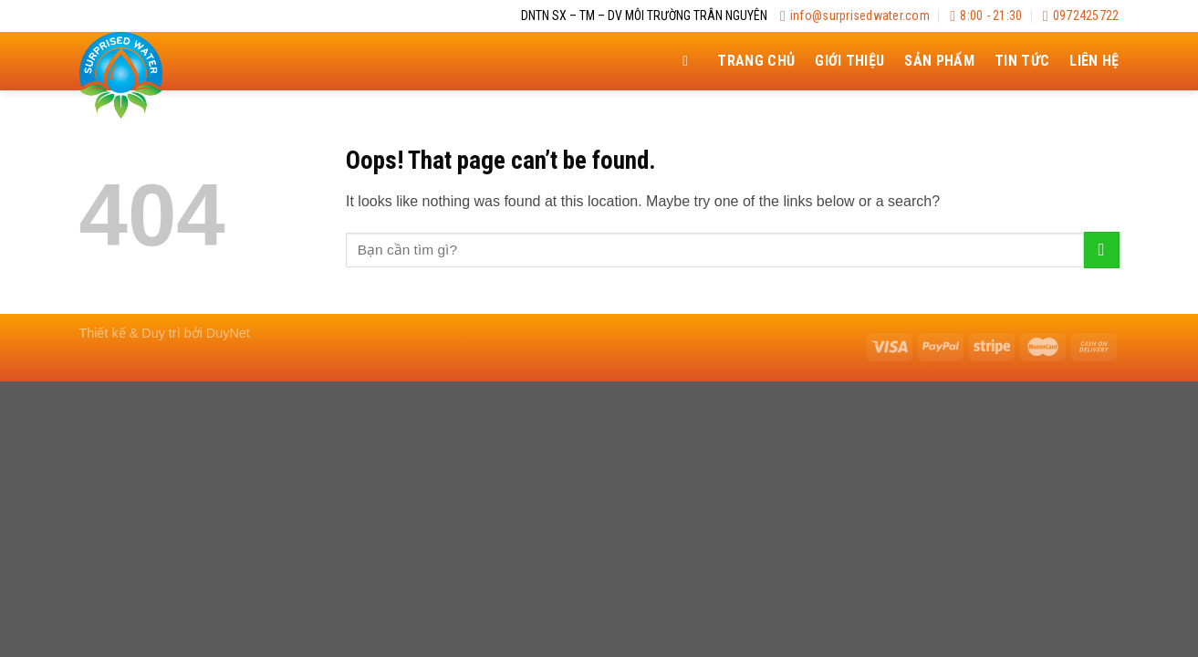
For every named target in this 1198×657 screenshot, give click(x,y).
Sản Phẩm (939, 60)
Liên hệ (1094, 60)
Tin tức (1022, 60)
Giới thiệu (849, 60)
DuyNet (228, 333)
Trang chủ (756, 60)
